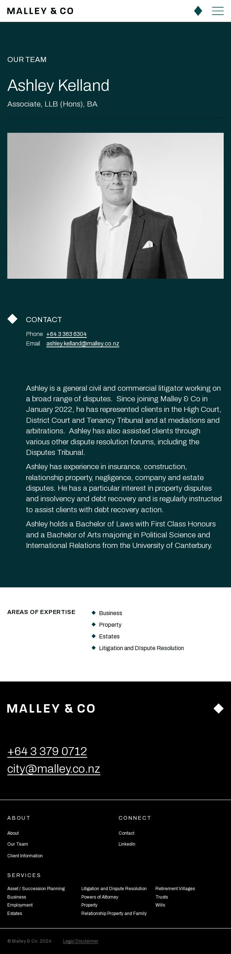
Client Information (25, 855)
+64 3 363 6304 (66, 334)
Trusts (161, 897)
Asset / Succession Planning (36, 888)
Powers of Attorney (99, 897)
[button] (218, 11)
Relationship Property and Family (114, 913)
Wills (160, 905)
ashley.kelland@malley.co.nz (82, 344)
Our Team (27, 59)
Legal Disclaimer (81, 941)
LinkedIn (127, 844)
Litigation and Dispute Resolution (114, 888)
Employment (19, 905)
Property (89, 905)
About (13, 833)
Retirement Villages (175, 888)
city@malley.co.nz (53, 768)
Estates (14, 913)
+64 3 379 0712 (47, 751)
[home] (40, 11)
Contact (126, 833)
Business (16, 897)
